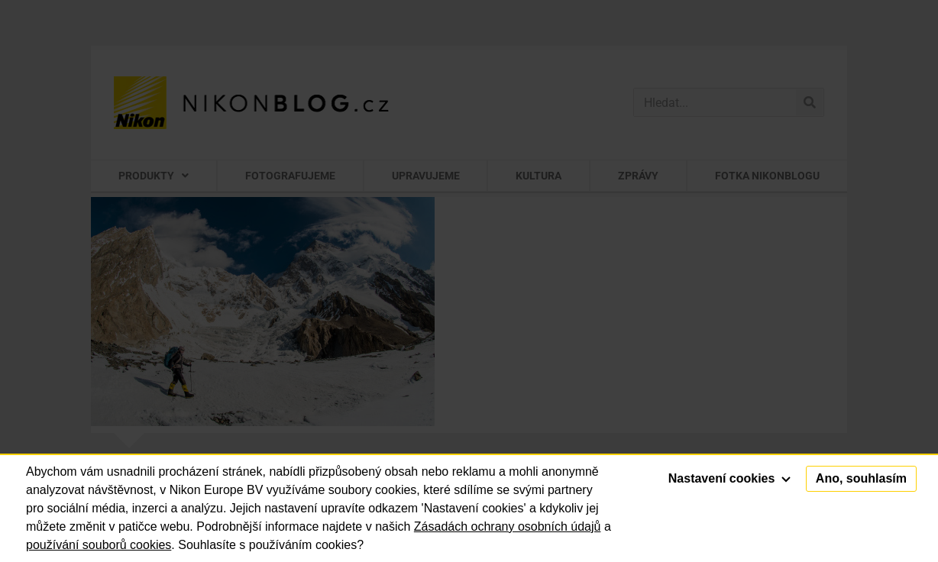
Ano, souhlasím (861, 478)
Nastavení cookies (729, 478)
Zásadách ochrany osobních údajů (507, 526)
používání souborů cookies (98, 544)
